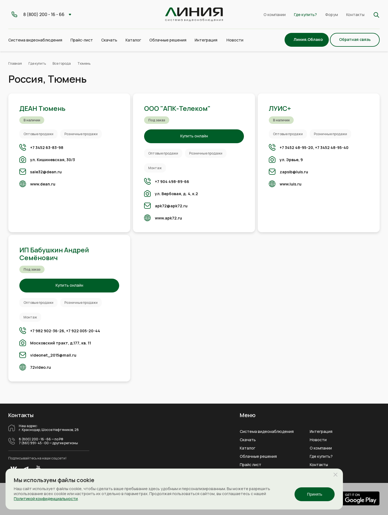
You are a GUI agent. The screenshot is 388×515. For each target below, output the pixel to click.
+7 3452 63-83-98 (46, 147)
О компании (275, 14)
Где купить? (305, 14)
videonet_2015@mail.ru (53, 355)
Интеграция (321, 431)
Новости (234, 40)
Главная (15, 63)
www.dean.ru (42, 184)
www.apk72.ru (168, 218)
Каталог (247, 448)
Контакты (355, 14)
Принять (314, 494)
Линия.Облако (308, 39)
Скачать (109, 40)
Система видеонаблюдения (267, 431)
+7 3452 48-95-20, (297, 147)
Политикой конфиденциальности (46, 498)
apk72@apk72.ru (171, 205)
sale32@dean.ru (46, 171)
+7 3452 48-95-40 (331, 147)
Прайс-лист (82, 40)
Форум (331, 14)
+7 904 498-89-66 (172, 181)
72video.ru (40, 367)
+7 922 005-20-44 (83, 330)
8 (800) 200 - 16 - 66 (35, 439)
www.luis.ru (290, 184)
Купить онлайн (194, 135)
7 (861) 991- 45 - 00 (34, 443)
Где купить (37, 63)
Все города (62, 63)
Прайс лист (250, 465)
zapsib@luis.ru (294, 171)
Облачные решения (258, 456)
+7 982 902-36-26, (47, 330)
